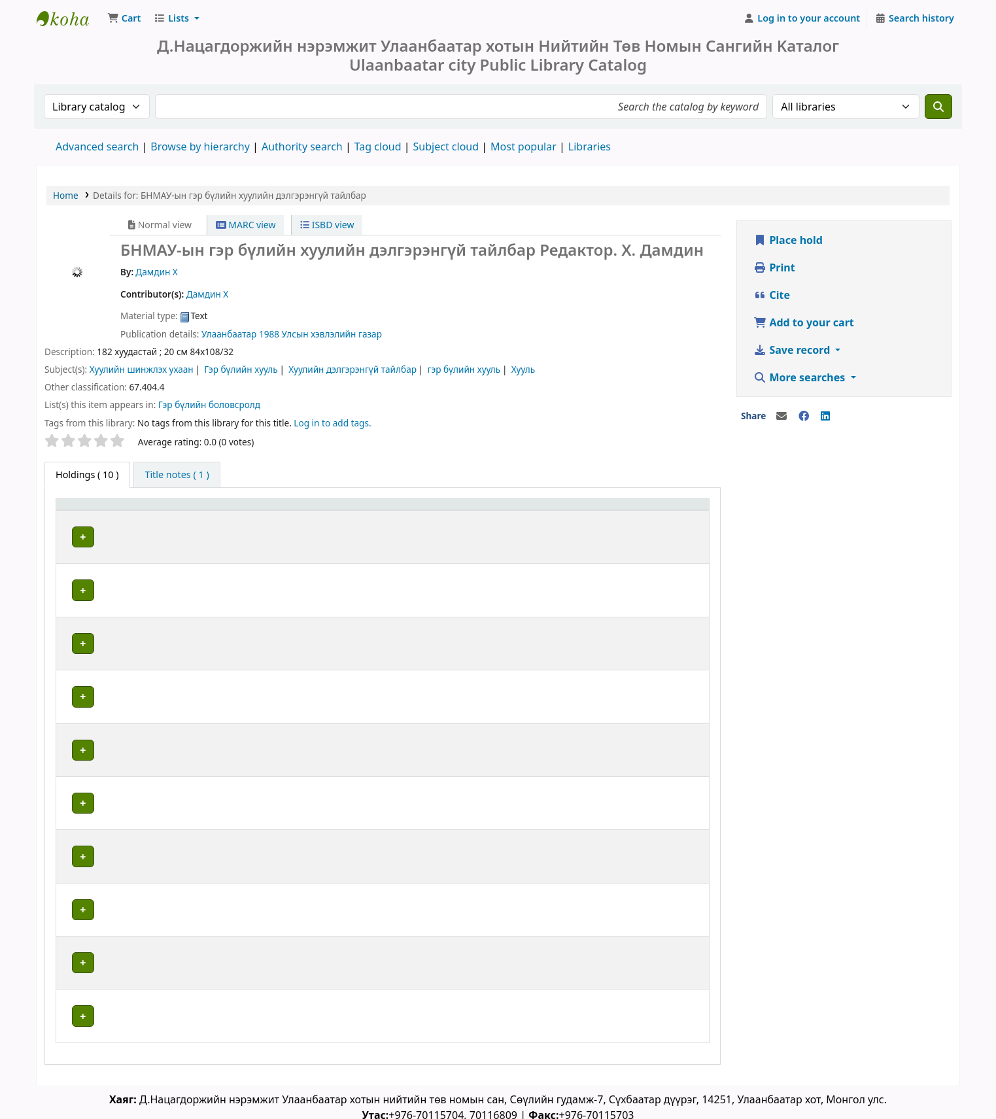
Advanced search (97, 146)
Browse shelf (446, 537)
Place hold (788, 240)
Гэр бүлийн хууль (241, 369)
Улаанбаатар (228, 334)
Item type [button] (84, 511)
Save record (793, 350)
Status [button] (660, 511)
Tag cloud (378, 146)
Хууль (523, 369)
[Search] (938, 106)
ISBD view (327, 224)
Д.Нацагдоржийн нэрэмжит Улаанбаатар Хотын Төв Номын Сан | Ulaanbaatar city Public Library (69, 18)
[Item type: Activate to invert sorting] (101, 512)
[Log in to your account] (802, 18)
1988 (269, 334)
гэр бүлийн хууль (463, 369)
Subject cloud (446, 146)
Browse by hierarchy (200, 146)
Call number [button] (377, 511)
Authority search (302, 146)
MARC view (246, 224)
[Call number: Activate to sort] (435, 512)
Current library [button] (186, 511)
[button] (124, 18)
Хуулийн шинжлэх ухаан (142, 369)
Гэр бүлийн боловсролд (209, 404)
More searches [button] (800, 377)
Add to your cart (803, 322)
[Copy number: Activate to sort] (584, 512)
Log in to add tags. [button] (332, 423)
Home (65, 195)
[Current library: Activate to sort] (244, 512)
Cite (771, 295)
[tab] (176, 475)
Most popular (523, 146)
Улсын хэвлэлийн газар (332, 334)
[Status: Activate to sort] (675, 512)
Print (774, 267)
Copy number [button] (565, 511)
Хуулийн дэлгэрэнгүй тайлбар (352, 369)
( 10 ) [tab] (87, 474)
